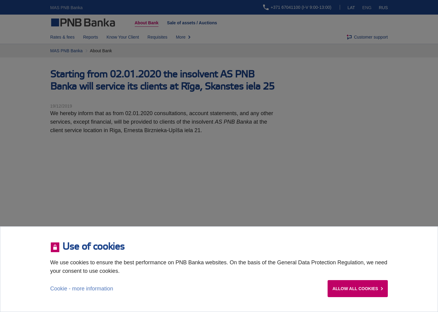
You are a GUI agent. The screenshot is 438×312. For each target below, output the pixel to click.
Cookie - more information (81, 289)
